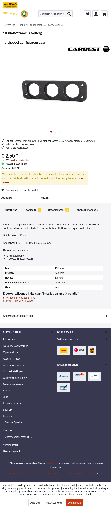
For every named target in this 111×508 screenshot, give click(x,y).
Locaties (7, 415)
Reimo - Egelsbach (14, 422)
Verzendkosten (11, 444)
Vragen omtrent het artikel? (19, 297)
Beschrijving (10, 209)
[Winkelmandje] (104, 13)
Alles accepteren (53, 502)
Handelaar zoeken (33, 473)
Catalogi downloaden (74, 473)
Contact (92, 473)
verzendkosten (51, 463)
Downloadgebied (12, 473)
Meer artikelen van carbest (18, 300)
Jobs (5, 396)
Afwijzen (35, 502)
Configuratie (74, 502)
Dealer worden (53, 473)
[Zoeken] (69, 13)
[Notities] (87, 13)
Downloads (32, 210)
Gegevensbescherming (15, 377)
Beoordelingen (58, 210)
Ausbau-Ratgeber (12, 358)
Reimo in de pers (12, 403)
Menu (10, 13)
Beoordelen (32, 190)
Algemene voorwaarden (15, 345)
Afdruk (6, 390)
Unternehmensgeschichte (18, 436)
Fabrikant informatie (87, 209)
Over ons (8, 430)
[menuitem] (10, 13)
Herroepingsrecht (12, 451)
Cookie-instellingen (13, 371)
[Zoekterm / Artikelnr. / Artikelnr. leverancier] (55, 13)
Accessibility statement (15, 365)
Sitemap (7, 409)
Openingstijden (11, 352)
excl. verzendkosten (20, 160)
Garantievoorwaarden (14, 384)
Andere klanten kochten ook (18, 315)
